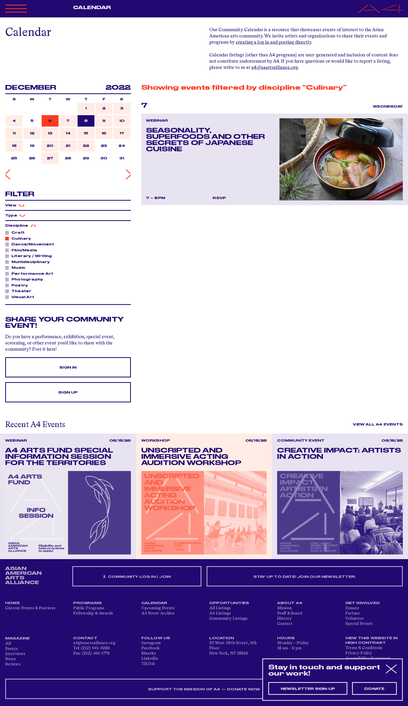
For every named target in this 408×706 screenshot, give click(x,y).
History (284, 619)
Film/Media (22, 250)
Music (17, 267)
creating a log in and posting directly (273, 42)
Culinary (20, 238)
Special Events (359, 624)
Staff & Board (289, 613)
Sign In (67, 367)
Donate (352, 608)
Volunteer (354, 619)
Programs (87, 603)
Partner (352, 613)
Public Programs (88, 608)
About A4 (289, 603)
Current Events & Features (30, 608)
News (10, 659)
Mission (284, 608)
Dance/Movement (31, 244)
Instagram (151, 643)
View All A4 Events (378, 424)
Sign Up (68, 392)
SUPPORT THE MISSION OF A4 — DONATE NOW (204, 689)
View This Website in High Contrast (371, 640)
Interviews (15, 654)
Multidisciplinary (29, 262)
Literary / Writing (30, 256)
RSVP (219, 198)
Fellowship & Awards (93, 613)
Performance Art (30, 273)
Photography (25, 279)
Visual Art (21, 297)
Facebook (150, 648)
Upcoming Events (158, 608)
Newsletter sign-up (308, 688)
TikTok (148, 664)
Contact (284, 624)
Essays (11, 649)
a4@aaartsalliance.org (274, 67)
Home (12, 603)
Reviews (13, 664)
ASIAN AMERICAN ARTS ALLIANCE (23, 575)
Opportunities (229, 603)
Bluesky (148, 653)
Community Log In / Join (137, 577)
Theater (20, 291)
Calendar (92, 7)
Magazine (17, 638)
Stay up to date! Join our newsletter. (304, 576)
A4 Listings (220, 613)
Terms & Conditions (363, 648)
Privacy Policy (358, 653)
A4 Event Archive (158, 613)
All (8, 644)
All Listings (220, 608)
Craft (16, 232)
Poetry (18, 285)
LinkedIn (149, 659)
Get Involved (362, 603)
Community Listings (228, 619)
